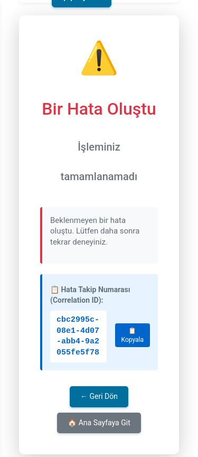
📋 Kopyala (132, 335)
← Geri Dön (99, 396)
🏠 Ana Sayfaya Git (99, 422)
